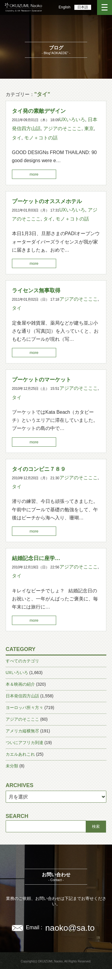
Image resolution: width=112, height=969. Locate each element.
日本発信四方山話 (22, 695)
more (34, 174)
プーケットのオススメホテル (47, 201)
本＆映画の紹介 (20, 684)
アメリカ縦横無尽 (22, 730)
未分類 (12, 765)
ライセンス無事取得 (36, 290)
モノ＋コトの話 (41, 137)
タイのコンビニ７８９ (39, 469)
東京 (89, 128)
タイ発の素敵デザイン (39, 111)
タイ (17, 137)
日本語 (82, 7)
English (64, 7)
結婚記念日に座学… (36, 558)
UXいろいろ (72, 119)
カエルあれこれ (20, 754)
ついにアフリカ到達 (24, 742)
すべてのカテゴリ (22, 660)
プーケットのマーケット (41, 380)
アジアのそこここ (62, 128)
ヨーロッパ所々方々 (24, 707)
